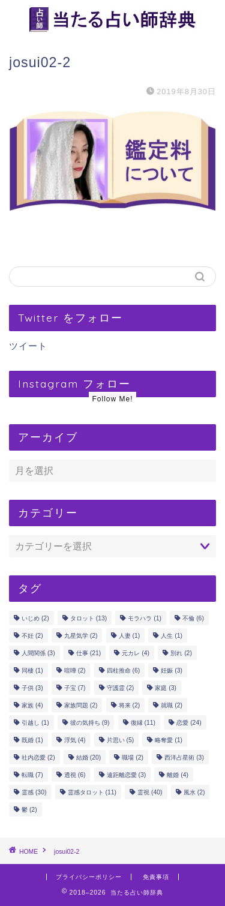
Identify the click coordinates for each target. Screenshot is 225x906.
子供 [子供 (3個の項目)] (32, 688)
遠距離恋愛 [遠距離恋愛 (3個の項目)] (126, 775)
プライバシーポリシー (89, 877)
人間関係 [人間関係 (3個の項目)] (38, 653)
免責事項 (156, 877)
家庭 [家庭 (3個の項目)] (165, 688)
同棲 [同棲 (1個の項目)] (32, 670)
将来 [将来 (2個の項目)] (129, 705)
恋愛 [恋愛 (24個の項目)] (188, 722)
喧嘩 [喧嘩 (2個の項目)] (75, 670)
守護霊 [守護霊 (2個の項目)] (120, 688)
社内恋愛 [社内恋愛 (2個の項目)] (38, 757)
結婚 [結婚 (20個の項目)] (88, 757)
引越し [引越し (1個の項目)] (35, 722)
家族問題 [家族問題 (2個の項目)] (81, 705)
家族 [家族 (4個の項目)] (32, 705)
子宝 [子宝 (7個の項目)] (75, 688)
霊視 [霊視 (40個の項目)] (149, 792)
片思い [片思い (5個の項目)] (120, 740)
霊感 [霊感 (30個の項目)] (34, 792)
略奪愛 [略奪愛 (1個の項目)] (168, 740)
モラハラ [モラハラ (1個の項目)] (144, 618)
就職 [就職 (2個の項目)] (171, 705)
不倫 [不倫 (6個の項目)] (193, 618)
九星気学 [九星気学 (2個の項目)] (81, 635)
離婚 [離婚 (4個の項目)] (177, 775)
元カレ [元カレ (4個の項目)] (135, 653)
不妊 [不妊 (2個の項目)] (32, 635)
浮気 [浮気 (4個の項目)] (75, 740)
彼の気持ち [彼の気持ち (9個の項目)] (90, 722)
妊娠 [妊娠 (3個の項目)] (171, 670)
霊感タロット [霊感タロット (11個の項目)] (92, 792)
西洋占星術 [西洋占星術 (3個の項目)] (184, 757)
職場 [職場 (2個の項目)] (132, 757)
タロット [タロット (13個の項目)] (88, 618)
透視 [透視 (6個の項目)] (75, 775)
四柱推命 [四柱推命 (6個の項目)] (123, 670)
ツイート (28, 346)
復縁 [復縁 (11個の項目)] (143, 722)
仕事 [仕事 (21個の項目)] (88, 653)
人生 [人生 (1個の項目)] (171, 635)
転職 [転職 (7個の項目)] (32, 775)
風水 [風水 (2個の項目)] (194, 792)
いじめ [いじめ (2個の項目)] (35, 618)
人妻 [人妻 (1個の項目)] (129, 635)
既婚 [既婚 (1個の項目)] (32, 740)
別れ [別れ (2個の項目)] (181, 653)
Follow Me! (112, 399)
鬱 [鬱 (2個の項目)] (29, 809)
